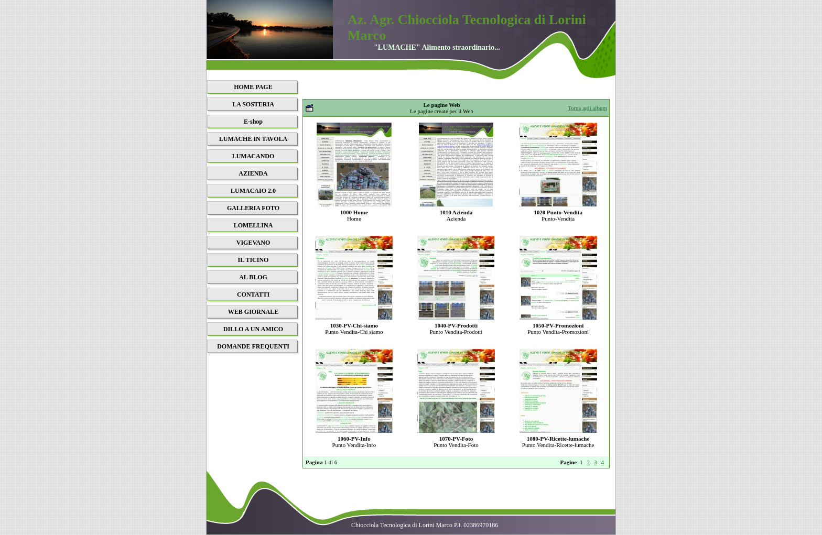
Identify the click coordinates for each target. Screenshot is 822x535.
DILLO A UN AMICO (253, 329)
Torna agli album (587, 108)
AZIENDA (253, 173)
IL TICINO (253, 260)
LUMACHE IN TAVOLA (253, 139)
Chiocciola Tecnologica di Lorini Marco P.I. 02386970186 (424, 525)
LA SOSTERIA (253, 104)
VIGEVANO (253, 242)
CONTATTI (253, 294)
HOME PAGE (253, 87)
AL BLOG (253, 277)
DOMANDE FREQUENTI (253, 346)
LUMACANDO (253, 156)
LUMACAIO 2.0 (253, 190)
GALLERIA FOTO (253, 208)
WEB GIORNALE (253, 311)
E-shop (253, 121)
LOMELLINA (253, 225)
